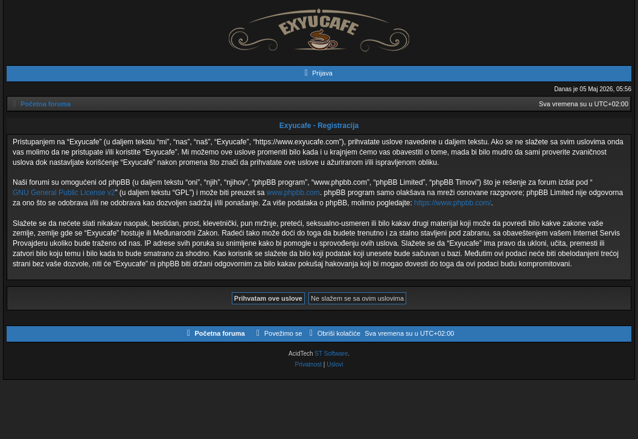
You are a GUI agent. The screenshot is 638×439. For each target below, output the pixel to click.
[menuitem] (317, 73)
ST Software (331, 353)
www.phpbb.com (293, 192)
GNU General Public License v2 (64, 192)
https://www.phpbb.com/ (452, 203)
